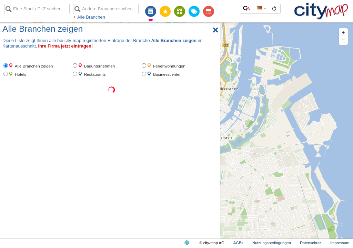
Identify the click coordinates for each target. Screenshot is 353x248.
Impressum (339, 243)
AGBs (238, 243)
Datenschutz (310, 243)
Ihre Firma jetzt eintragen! (65, 46)
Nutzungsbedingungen (271, 243)
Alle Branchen (91, 17)
